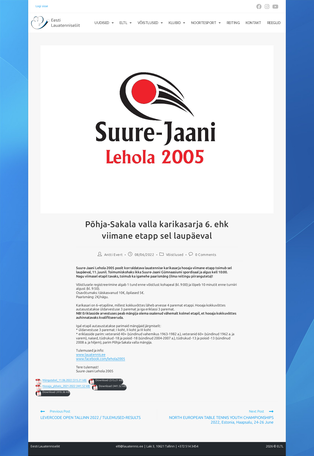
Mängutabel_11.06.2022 (57, 380)
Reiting (233, 23)
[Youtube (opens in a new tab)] (274, 6)
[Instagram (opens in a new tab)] (267, 6)
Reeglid (274, 23)
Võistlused (150, 23)
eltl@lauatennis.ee (129, 446)
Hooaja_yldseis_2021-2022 (58, 386)
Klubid (177, 23)
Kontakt (253, 23)
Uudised (104, 23)
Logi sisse (42, 6)
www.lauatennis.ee (90, 355)
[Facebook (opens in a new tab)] (259, 6)
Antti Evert (113, 255)
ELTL (125, 23)
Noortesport (206, 23)
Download (101, 380)
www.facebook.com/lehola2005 (100, 359)
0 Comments (205, 255)
